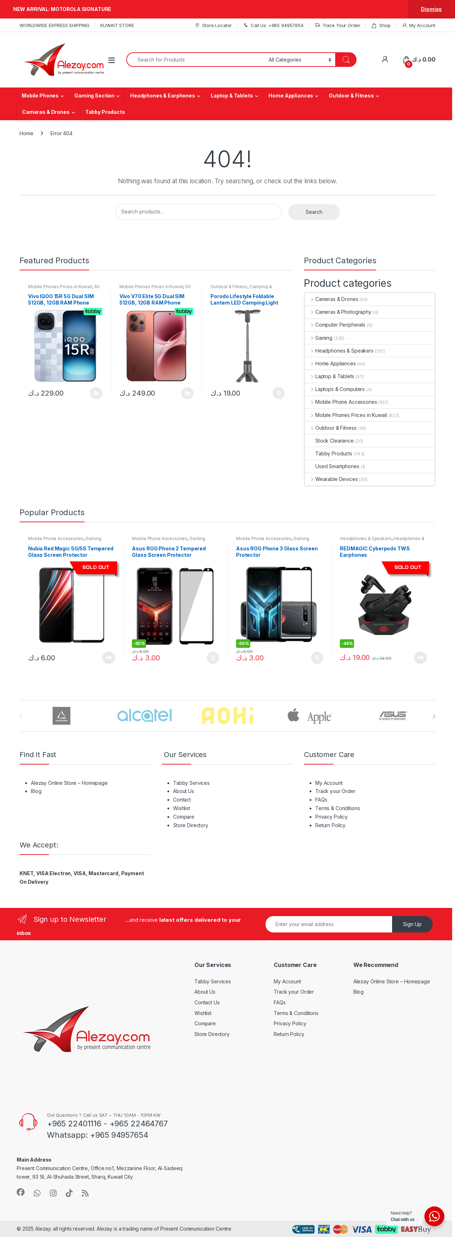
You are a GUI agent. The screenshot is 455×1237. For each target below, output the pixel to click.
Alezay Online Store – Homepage (69, 783)
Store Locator (213, 25)
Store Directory (190, 825)
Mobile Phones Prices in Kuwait (60, 286)
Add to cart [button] (279, 393)
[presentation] (433, 716)
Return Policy (330, 825)
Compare (183, 817)
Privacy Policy (331, 817)
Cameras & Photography (338, 312)
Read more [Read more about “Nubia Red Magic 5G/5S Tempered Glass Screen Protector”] (108, 658)
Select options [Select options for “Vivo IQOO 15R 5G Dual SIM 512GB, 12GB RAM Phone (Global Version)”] (96, 393)
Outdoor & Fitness (351, 95)
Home (26, 133)
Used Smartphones (332, 466)
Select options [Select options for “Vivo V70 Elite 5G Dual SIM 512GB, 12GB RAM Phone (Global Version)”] (187, 393)
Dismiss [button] (431, 9)
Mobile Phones (40, 95)
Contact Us (207, 1002)
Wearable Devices (331, 479)
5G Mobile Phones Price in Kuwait (64, 289)
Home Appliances (290, 95)
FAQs (321, 800)
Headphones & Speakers (339, 351)
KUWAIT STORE (117, 25)
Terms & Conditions (337, 808)
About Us (183, 791)
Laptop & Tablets (232, 95)
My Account (418, 25)
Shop (380, 25)
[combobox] (195, 59)
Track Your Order (337, 25)
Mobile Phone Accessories (341, 402)
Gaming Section (94, 95)
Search (314, 212)
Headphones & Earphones (162, 95)
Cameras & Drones (46, 112)
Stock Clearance (329, 441)
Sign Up (412, 924)
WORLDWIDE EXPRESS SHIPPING (54, 25)
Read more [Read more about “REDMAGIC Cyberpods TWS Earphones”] (420, 658)
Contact (182, 800)
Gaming (318, 338)
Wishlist (181, 808)
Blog (36, 791)
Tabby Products (105, 112)
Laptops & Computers (335, 389)
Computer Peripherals (335, 325)
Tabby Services (191, 783)
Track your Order (335, 791)
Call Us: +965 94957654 (273, 25)
